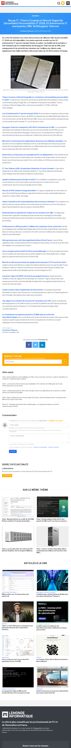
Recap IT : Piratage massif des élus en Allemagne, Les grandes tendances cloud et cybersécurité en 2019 (30, 405)
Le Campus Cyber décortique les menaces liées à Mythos (52, 660)
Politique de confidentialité (40, 447)
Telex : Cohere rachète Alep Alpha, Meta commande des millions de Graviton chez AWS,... (51, 550)
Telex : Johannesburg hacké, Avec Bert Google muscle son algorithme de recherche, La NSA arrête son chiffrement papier (34, 391)
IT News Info (37, 728)
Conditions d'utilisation (53, 447)
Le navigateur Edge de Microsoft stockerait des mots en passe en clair (16, 692)
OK (64, 361)
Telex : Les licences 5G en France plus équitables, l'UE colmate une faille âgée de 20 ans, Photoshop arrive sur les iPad (32, 385)
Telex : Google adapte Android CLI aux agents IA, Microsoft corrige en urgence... (52, 520)
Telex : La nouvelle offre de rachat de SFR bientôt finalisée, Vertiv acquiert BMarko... (17, 550)
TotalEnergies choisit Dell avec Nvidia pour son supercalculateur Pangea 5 (52, 595)
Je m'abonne (7, 475)
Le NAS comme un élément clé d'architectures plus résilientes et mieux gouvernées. (51, 628)
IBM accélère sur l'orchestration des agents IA (15, 595)
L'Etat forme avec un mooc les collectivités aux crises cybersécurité (52, 692)
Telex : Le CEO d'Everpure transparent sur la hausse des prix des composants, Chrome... (17, 627)
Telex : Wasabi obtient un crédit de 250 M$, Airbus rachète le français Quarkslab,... (18, 520)
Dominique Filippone (9, 330)
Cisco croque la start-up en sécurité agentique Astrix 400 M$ (15, 660)
